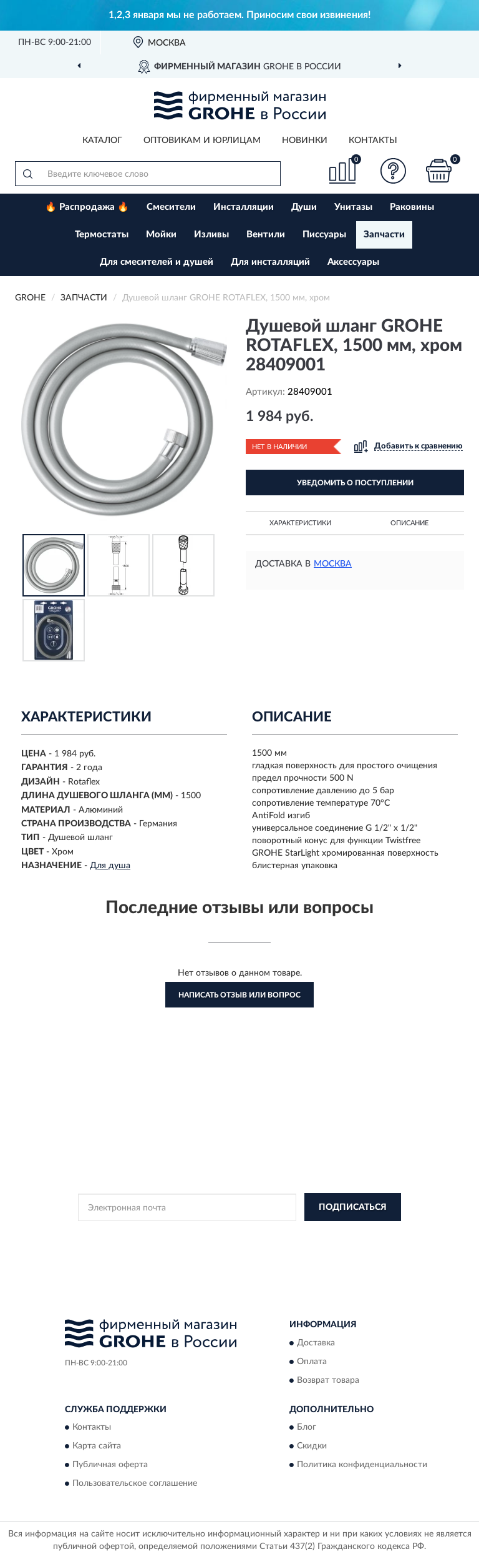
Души (304, 207)
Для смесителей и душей (156, 262)
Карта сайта (96, 1446)
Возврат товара (328, 1380)
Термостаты (101, 234)
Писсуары (324, 234)
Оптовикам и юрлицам (202, 140)
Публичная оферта (110, 1464)
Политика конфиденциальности (362, 1464)
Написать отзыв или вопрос (239, 995)
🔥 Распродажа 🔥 (87, 207)
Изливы (211, 234)
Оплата (312, 1361)
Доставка (316, 1343)
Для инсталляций (270, 262)
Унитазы (353, 207)
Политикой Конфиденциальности (300, 1235)
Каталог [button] (102, 140)
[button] (393, 171)
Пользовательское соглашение (134, 1483)
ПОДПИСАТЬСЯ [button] (353, 1207)
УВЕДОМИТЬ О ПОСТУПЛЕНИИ (355, 483)
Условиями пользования (228, 1246)
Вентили (265, 234)
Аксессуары (353, 262)
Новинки (304, 140)
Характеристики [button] (300, 523)
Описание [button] (409, 523)
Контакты (373, 140)
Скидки (312, 1446)
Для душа (110, 865)
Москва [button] (333, 564)
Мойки (161, 234)
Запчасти (384, 234)
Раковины (412, 207)
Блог (306, 1427)
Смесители (171, 207)
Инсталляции (243, 207)
